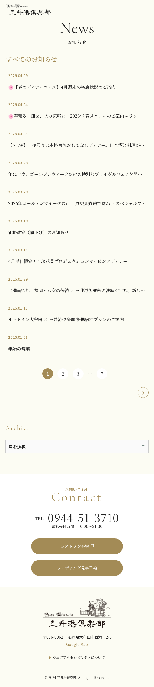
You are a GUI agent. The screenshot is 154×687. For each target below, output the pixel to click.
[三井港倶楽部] (77, 612)
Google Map (77, 644)
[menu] (144, 9)
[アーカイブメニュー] (77, 446)
